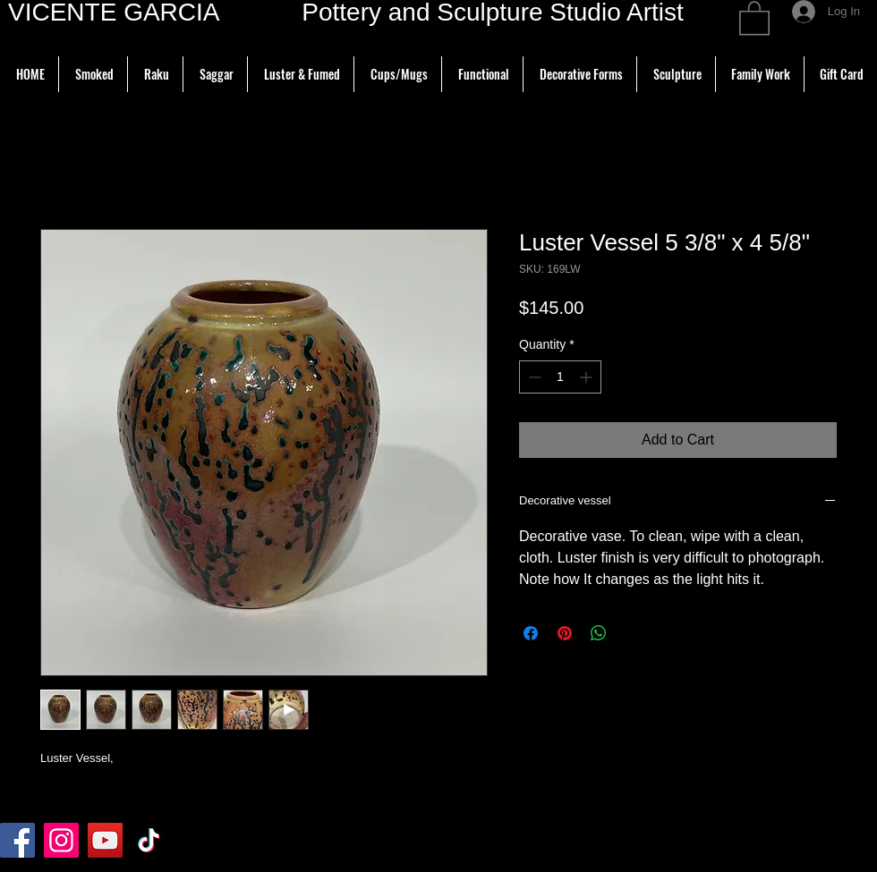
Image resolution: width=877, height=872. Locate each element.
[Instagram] (61, 840)
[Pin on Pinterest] (564, 633)
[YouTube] (105, 840)
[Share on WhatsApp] (598, 633)
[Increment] (587, 377)
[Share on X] (632, 633)
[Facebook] (17, 840)
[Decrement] (533, 377)
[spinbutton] (560, 377)
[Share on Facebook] (530, 633)
